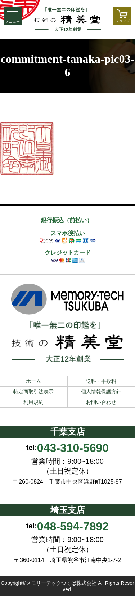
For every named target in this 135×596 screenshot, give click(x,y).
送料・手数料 (101, 381)
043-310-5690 (73, 447)
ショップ (122, 16)
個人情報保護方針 (101, 391)
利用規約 (33, 402)
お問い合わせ (101, 402)
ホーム (33, 381)
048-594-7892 (73, 526)
